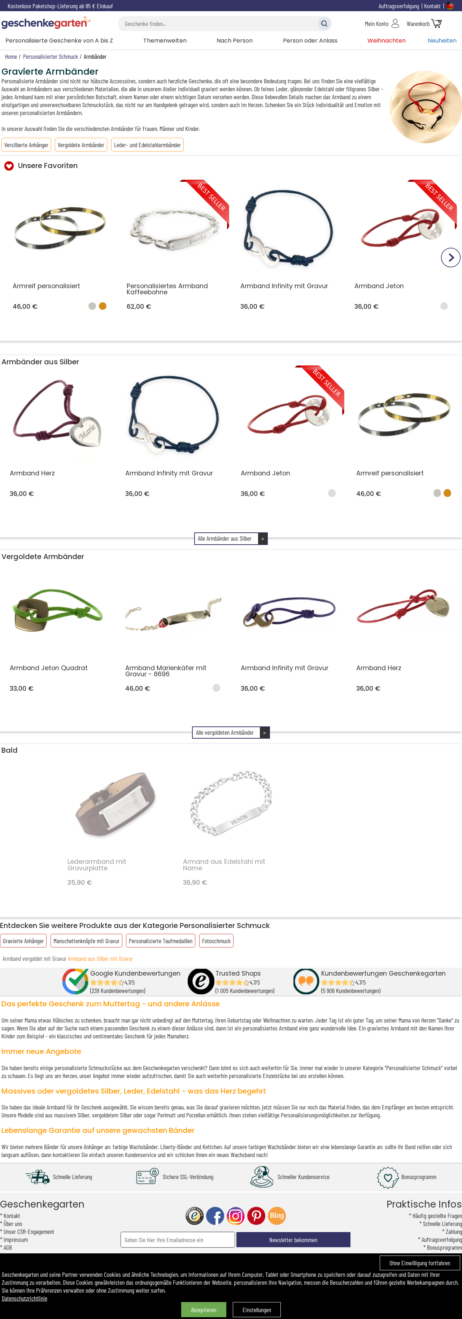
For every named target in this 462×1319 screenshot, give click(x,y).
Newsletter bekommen (293, 1240)
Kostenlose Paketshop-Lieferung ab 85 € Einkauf (60, 6)
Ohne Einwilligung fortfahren (419, 1263)
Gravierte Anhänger (23, 941)
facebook (215, 1216)
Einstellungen (257, 1310)
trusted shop (195, 1216)
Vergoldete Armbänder (81, 145)
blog (277, 1216)
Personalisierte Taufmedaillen (160, 941)
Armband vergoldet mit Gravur (34, 958)
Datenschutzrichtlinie (24, 1298)
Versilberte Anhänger (26, 145)
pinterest (256, 1216)
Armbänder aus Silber (40, 362)
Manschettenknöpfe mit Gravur (86, 941)
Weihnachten (386, 40)
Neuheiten (442, 40)
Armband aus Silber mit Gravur (100, 958)
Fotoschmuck (216, 941)
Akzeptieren (203, 1310)
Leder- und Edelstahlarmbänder (147, 145)
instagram (236, 1216)
